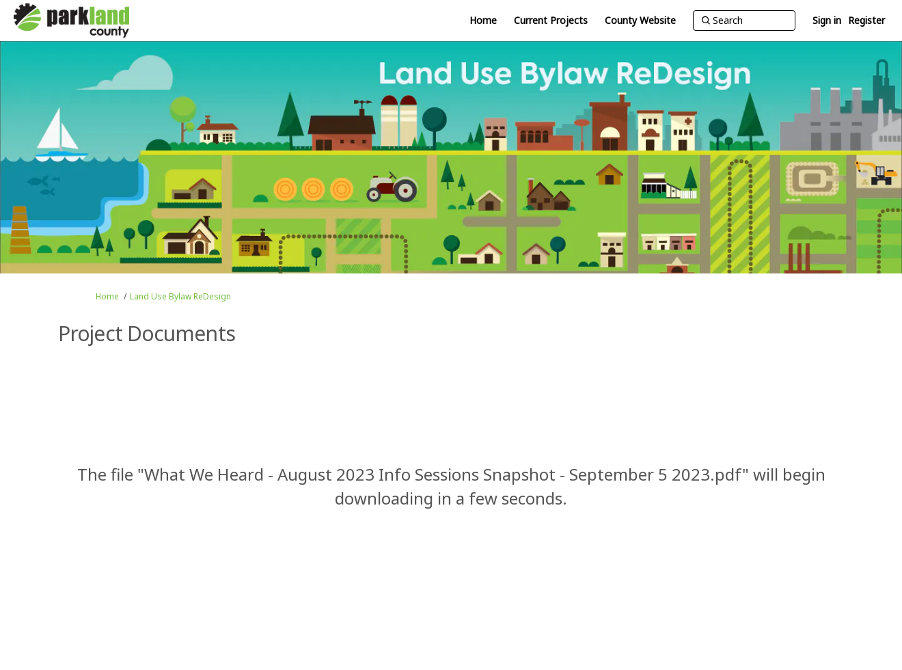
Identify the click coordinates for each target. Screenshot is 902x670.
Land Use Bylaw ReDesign (180, 296)
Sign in (826, 20)
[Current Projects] (550, 20)
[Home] (483, 20)
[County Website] (640, 20)
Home (107, 296)
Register (866, 20)
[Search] (744, 20)
